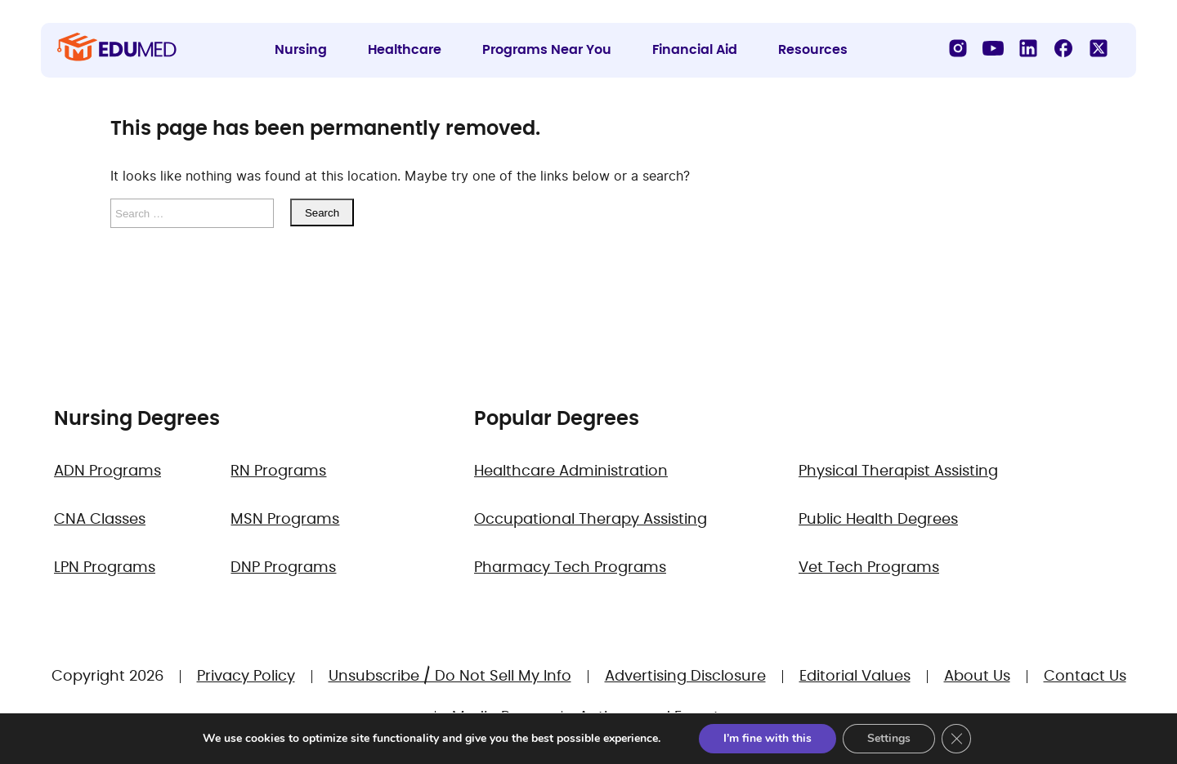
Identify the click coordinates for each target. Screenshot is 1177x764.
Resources (813, 49)
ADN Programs (107, 471)
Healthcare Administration (571, 471)
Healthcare (404, 49)
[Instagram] (958, 48)
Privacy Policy (246, 676)
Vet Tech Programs (869, 568)
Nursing (301, 49)
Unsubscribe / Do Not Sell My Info (450, 676)
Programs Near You (546, 49)
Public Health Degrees (878, 519)
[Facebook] (1063, 48)
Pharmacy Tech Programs (570, 568)
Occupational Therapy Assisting (590, 519)
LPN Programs (104, 568)
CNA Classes (99, 519)
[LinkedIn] (1028, 48)
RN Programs (278, 471)
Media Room (498, 717)
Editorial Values (855, 676)
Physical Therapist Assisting (898, 471)
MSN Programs (284, 519)
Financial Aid (694, 49)
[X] (1098, 48)
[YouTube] (993, 48)
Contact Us (1085, 676)
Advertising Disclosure (685, 676)
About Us (977, 676)
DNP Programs (283, 568)
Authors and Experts (653, 717)
